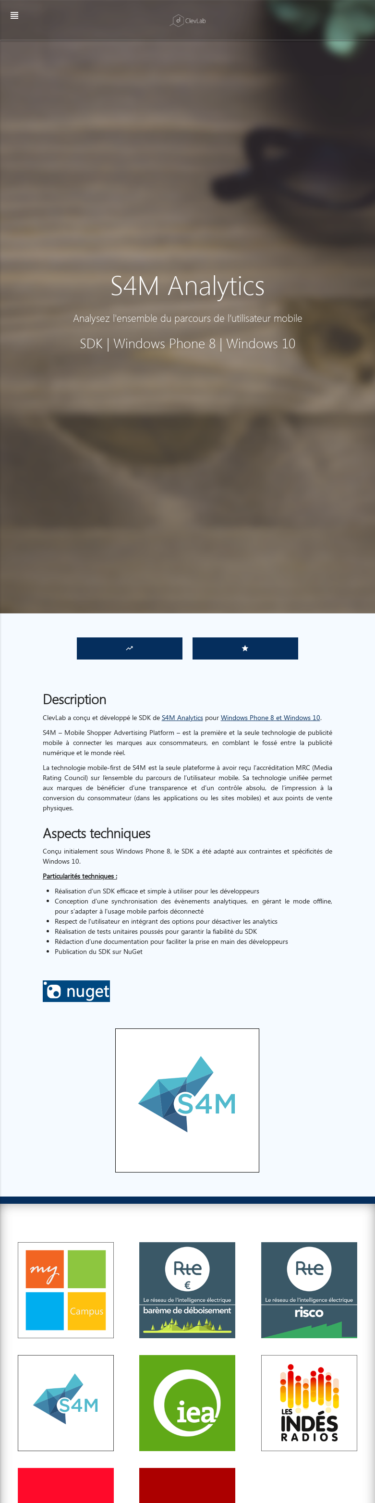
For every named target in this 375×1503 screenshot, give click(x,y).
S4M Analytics (182, 717)
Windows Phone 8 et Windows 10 (270, 717)
